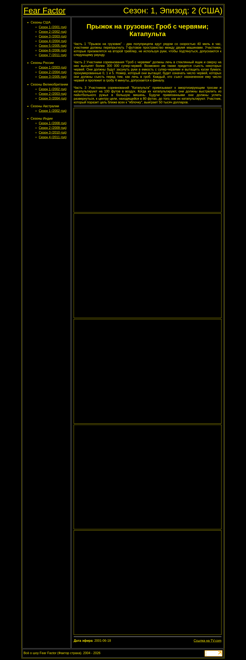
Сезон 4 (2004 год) (53, 41)
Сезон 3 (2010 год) (53, 132)
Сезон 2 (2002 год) (53, 31)
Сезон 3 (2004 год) (53, 98)
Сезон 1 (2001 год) (53, 27)
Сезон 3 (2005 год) (53, 76)
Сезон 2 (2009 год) (53, 128)
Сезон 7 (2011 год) (53, 55)
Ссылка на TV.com (207, 640)
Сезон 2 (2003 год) (53, 93)
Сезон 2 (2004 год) (53, 72)
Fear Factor (45, 10)
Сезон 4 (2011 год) (53, 137)
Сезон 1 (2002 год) (53, 89)
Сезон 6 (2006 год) (53, 50)
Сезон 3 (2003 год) (53, 36)
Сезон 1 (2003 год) (53, 67)
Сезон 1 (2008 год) (53, 123)
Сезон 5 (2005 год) (53, 45)
